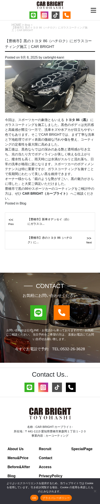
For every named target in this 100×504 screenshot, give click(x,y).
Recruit (45, 449)
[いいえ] (95, 491)
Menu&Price (17, 458)
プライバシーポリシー (56, 497)
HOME (16, 25)
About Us (15, 449)
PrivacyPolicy (50, 476)
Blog (27, 24)
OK (34, 497)
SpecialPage (82, 449)
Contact (45, 458)
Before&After (18, 467)
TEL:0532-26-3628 (68, 349)
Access (45, 467)
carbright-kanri (53, 57)
